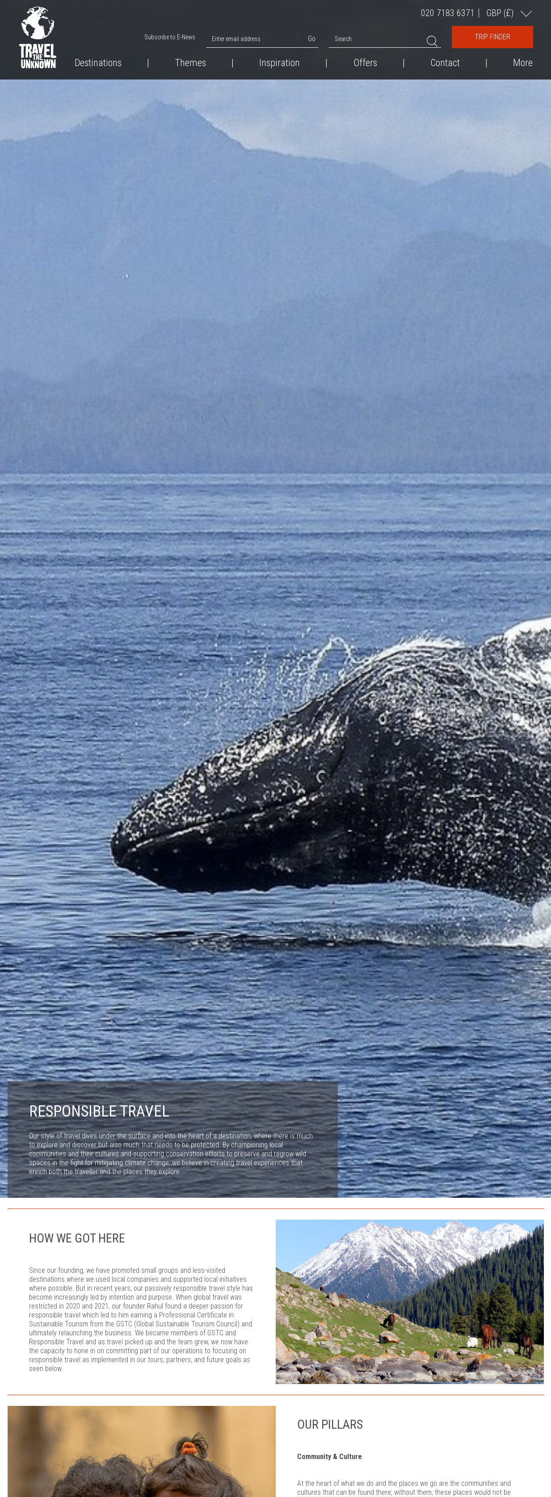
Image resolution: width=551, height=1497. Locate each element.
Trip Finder (492, 37)
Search (343, 39)
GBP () (501, 12)
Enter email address (236, 39)
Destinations (98, 63)
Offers (365, 63)
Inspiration (279, 63)
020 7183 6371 (448, 12)
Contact (445, 63)
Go (311, 38)
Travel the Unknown (37, 37)
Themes (190, 63)
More (523, 63)
